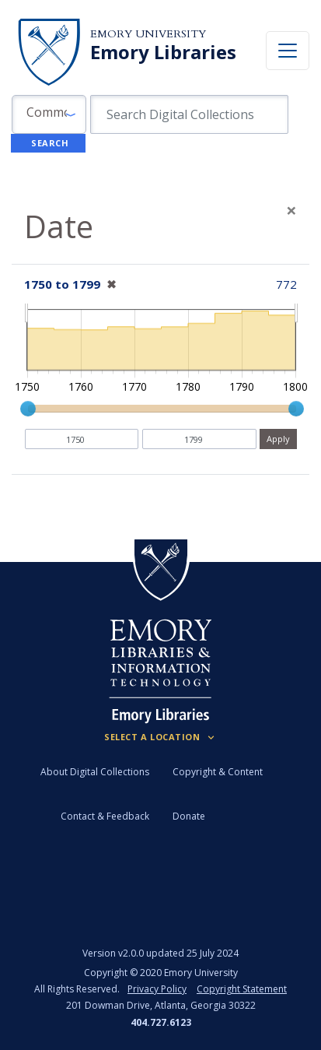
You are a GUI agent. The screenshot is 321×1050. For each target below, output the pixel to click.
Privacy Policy (157, 989)
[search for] (189, 114)
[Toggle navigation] (287, 50)
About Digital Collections (94, 771)
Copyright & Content (218, 771)
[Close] (291, 210)
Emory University (148, 33)
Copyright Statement (242, 989)
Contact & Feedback (105, 816)
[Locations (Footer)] (160, 737)
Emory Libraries (163, 52)
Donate (189, 816)
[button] (49, 114)
